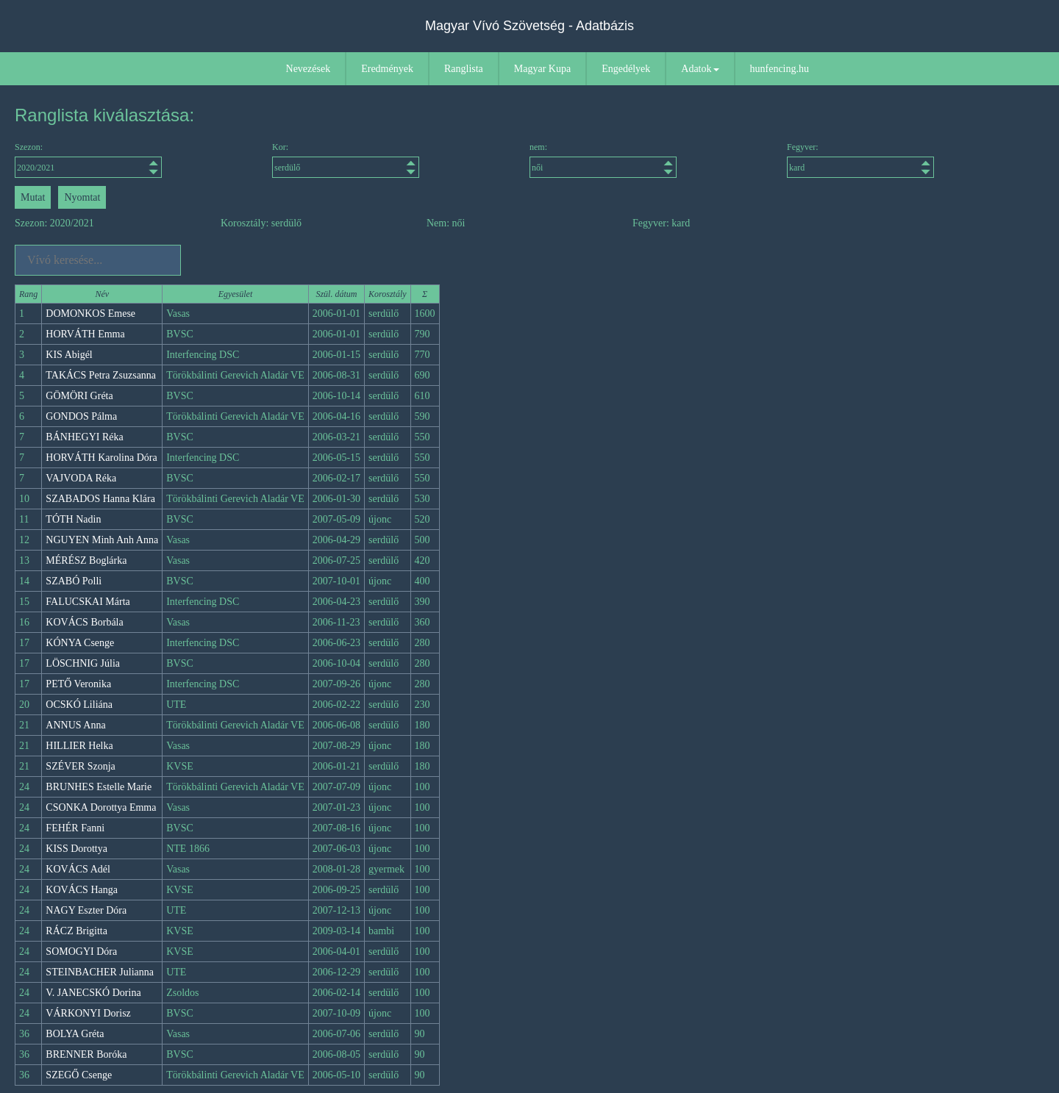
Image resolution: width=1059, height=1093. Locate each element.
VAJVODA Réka (81, 478)
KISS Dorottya (76, 848)
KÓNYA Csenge (80, 642)
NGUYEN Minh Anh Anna (102, 539)
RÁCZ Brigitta (76, 930)
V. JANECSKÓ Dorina (93, 992)
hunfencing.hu (779, 68)
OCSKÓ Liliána (79, 704)
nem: (603, 160)
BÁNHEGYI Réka (84, 436)
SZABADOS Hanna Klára (100, 498)
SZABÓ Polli (73, 581)
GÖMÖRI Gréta (79, 395)
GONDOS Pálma (81, 416)
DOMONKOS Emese (90, 313)
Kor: (345, 160)
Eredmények (387, 68)
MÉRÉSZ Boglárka (86, 560)
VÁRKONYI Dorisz (88, 1013)
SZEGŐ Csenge (79, 1075)
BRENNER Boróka (86, 1054)
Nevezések (308, 68)
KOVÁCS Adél (78, 869)
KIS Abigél (69, 354)
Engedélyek (626, 68)
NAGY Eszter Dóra (86, 910)
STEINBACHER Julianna (100, 972)
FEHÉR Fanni (75, 828)
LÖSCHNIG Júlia (83, 663)
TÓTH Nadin (73, 519)
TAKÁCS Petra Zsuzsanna (101, 375)
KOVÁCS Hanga (82, 889)
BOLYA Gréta (75, 1033)
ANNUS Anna (75, 725)
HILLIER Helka (79, 745)
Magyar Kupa (542, 68)
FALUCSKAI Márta (87, 601)
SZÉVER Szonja (80, 766)
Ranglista (463, 68)
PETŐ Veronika (78, 683)
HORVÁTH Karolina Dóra (101, 457)
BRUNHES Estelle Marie (98, 786)
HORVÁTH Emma (85, 334)
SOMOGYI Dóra (81, 951)
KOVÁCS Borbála (84, 622)
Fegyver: (860, 160)
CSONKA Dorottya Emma (101, 807)
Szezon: (88, 160)
